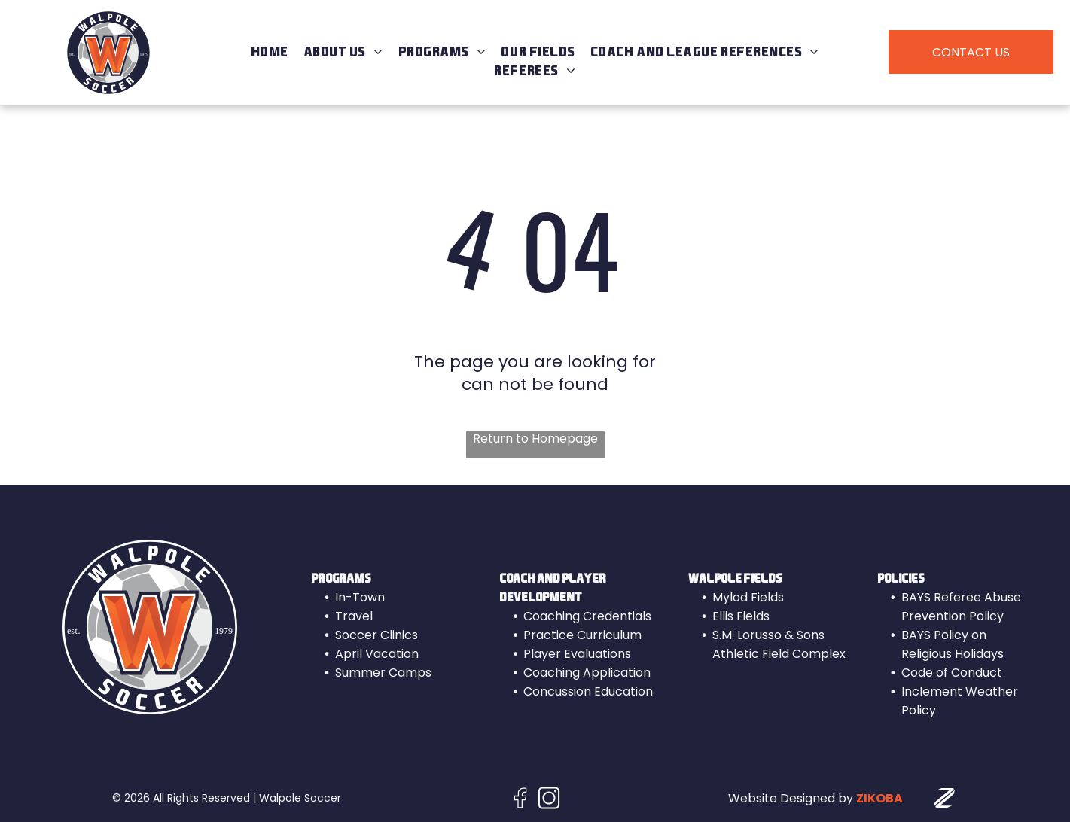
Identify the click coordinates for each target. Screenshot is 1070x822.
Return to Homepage (535, 439)
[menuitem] (269, 52)
